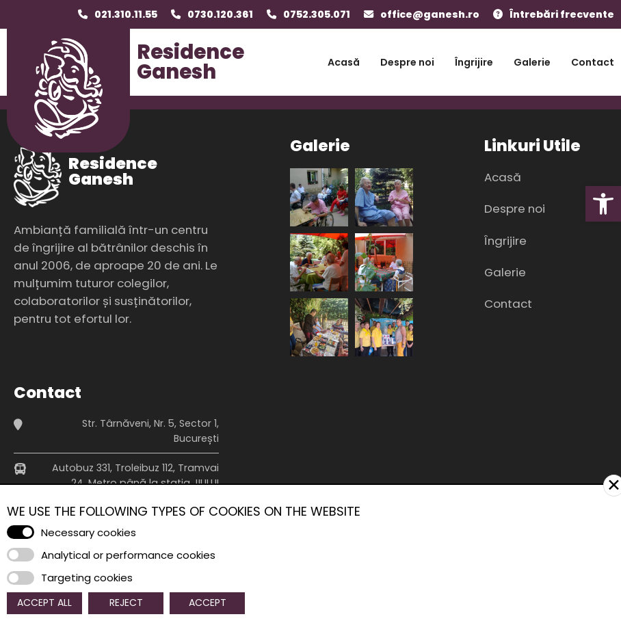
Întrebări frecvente (562, 14)
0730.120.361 (220, 14)
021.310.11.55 (125, 14)
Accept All (44, 602)
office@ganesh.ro (429, 14)
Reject (126, 602)
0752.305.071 (316, 14)
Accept (207, 602)
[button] (603, 204)
